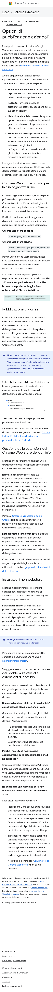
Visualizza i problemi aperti (14, 960)
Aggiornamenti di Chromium (15, 973)
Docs (5, 12)
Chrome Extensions (26, 12)
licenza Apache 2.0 (39, 888)
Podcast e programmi (12, 986)
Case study (7, 977)
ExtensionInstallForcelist (14, 661)
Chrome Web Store (14, 25)
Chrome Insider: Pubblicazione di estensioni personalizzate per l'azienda (26, 436)
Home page (7, 21)
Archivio (6, 981)
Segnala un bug (9, 956)
